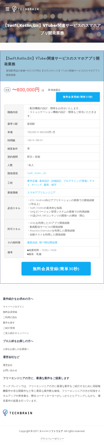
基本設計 (44, 181)
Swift (30, 173)
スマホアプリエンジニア (41, 192)
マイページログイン (13, 306)
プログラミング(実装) (75, 181)
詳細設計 (56, 181)
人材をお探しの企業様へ (16, 349)
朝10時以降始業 (48, 242)
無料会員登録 (10, 312)
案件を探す (9, 322)
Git (44, 173)
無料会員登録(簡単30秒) (78, 96)
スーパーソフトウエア (51, 431)
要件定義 (32, 181)
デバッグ (37, 184)
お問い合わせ (10, 370)
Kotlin (38, 173)
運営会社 (7, 365)
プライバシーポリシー (52, 438)
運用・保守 (50, 184)
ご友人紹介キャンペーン (16, 333)
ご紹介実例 (9, 328)
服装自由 (32, 242)
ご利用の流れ (10, 317)
